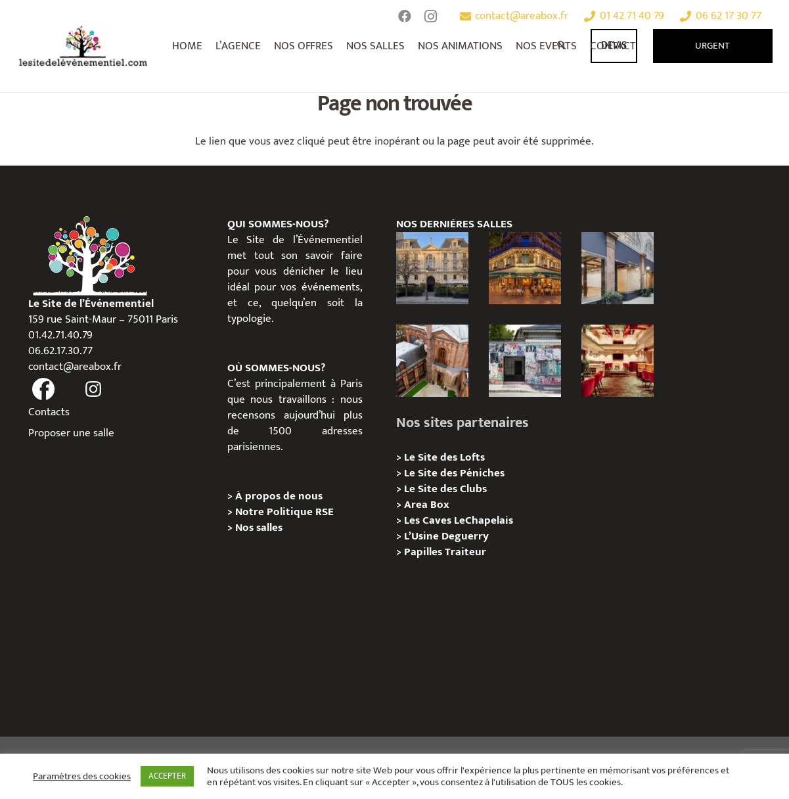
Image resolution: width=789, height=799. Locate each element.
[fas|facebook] (44, 390)
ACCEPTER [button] (167, 776)
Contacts (49, 412)
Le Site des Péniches (454, 473)
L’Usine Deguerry (446, 536)
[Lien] (83, 46)
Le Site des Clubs (445, 489)
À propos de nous (279, 496)
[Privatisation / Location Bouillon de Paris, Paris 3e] (617, 361)
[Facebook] (405, 16)
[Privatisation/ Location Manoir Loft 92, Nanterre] (432, 361)
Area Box (426, 504)
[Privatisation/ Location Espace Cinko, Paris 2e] (617, 268)
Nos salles (258, 527)
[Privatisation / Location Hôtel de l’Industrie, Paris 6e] (432, 268)
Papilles (424, 552)
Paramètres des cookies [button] (82, 777)
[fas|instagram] (93, 390)
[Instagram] (431, 16)
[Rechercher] (562, 46)
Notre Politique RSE (284, 512)
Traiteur (465, 552)
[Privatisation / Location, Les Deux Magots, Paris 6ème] (525, 268)
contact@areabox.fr (75, 366)
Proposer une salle (71, 433)
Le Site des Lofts (444, 457)
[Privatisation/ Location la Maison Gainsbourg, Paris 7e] (525, 361)
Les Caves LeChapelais (458, 520)
